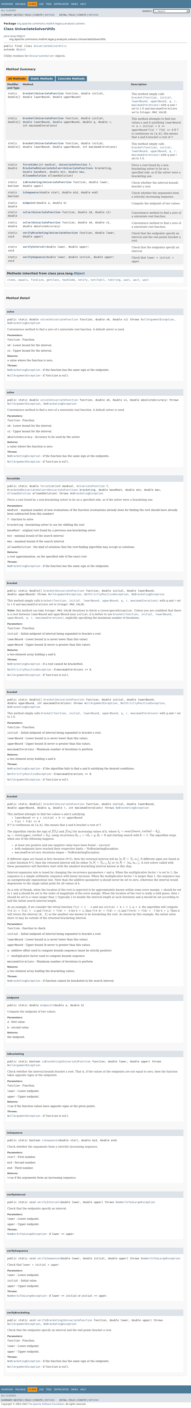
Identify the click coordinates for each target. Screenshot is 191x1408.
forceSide (30, 164)
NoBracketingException (23, 323)
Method (50, 15)
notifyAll (98, 279)
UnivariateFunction (49, 93)
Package (20, 4)
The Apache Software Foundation (46, 1404)
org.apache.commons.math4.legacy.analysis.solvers (51, 23)
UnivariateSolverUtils (50, 45)
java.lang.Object (14, 36)
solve (27, 212)
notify (82, 279)
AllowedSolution (34, 175)
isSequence (30, 192)
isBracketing (32, 182)
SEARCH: (147, 11)
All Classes (8, 10)
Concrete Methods (71, 78)
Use (41, 4)
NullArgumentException (157, 319)
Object (21, 49)
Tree (49, 4)
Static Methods (42, 78)
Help (83, 4)
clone (11, 279)
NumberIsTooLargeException (135, 1202)
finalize (37, 279)
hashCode (68, 279)
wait (127, 279)
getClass (53, 279)
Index (74, 4)
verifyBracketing (35, 232)
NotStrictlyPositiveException (106, 594)
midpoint (29, 202)
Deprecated (61, 4)
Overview (7, 4)
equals (23, 279)
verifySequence (34, 257)
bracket (28, 93)
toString (114, 279)
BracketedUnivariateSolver (42, 168)
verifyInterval (34, 246)
